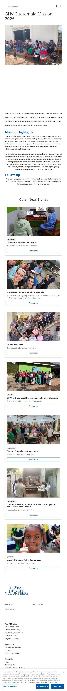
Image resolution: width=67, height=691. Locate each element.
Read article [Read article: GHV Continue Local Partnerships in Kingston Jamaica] (33, 385)
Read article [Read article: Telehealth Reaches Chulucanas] (33, 230)
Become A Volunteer (13, 647)
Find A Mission (37, 605)
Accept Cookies (42, 686)
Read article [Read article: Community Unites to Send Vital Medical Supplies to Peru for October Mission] (33, 493)
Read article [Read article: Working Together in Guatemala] (33, 438)
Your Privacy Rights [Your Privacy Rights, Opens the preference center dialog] (10, 686)
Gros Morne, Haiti (12, 635)
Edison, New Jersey (12, 630)
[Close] (63, 672)
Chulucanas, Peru (12, 627)
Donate (8, 650)
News (7, 662)
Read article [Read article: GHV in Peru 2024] (33, 333)
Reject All (57, 686)
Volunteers (9, 609)
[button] (61, 5)
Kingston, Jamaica (12, 638)
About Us (8, 605)
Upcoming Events (12, 653)
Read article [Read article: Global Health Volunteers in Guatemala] (33, 283)
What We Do (10, 665)
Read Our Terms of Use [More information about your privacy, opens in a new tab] (49, 682)
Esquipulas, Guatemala (14, 632)
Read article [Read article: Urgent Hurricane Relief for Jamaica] (33, 547)
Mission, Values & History (15, 668)
